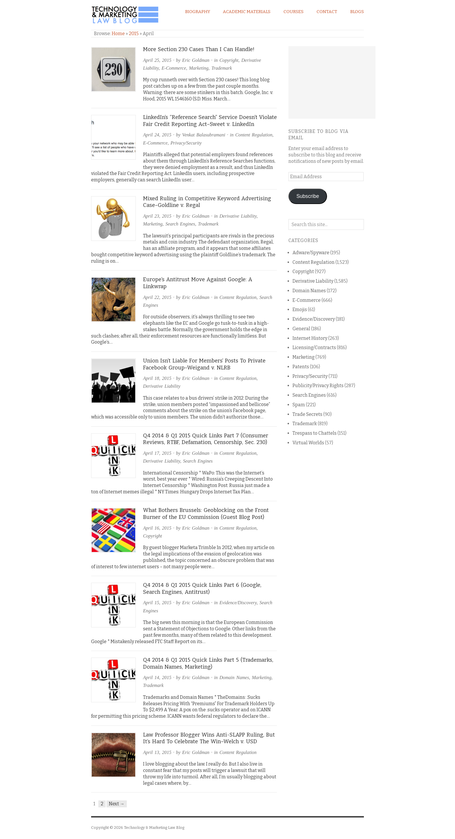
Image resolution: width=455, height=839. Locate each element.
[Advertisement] (331, 82)
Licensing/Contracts (314, 347)
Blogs (357, 11)
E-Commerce (174, 68)
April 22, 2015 (157, 297)
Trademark (221, 68)
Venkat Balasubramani (203, 134)
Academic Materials (246, 11)
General (301, 328)
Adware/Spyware (310, 252)
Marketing (198, 68)
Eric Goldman (196, 60)
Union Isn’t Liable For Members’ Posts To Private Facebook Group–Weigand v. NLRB (204, 364)
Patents (300, 366)
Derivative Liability (238, 216)
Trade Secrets (307, 414)
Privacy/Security (185, 142)
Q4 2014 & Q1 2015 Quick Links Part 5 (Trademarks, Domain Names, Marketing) (208, 663)
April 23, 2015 (157, 216)
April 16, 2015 (157, 528)
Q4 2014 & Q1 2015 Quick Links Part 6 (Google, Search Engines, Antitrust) (202, 588)
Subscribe (307, 196)
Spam (298, 404)
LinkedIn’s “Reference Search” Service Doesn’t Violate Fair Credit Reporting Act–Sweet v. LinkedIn (210, 120)
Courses (294, 11)
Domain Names (234, 677)
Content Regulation (253, 134)
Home (118, 33)
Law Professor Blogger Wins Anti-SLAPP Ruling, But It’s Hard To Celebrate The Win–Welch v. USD (209, 738)
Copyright (228, 60)
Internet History (309, 338)
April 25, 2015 (157, 60)
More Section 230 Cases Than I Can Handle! (198, 49)
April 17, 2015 (157, 453)
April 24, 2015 (157, 134)
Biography (197, 11)
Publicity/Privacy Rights (318, 385)
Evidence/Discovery (238, 602)
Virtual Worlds (308, 442)
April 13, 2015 (157, 752)
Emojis (299, 309)
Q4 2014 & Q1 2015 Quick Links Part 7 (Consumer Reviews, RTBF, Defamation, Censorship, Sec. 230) (205, 439)
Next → (116, 803)
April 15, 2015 (157, 602)
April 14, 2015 (157, 677)
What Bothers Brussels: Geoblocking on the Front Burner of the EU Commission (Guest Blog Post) (206, 513)
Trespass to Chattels (314, 433)
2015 (134, 33)
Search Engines (180, 223)
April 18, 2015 (157, 378)
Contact (327, 11)
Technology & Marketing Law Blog (154, 827)
